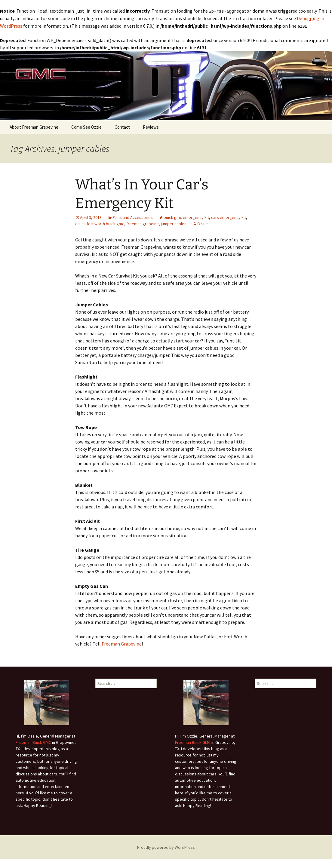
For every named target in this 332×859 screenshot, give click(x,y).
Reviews (151, 126)
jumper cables (173, 223)
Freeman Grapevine (122, 643)
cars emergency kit (228, 216)
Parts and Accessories (132, 216)
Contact (122, 126)
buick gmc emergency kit (186, 216)
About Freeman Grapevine (34, 126)
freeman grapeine (142, 223)
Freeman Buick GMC (33, 741)
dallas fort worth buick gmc (99, 223)
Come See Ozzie (86, 126)
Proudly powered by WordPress (166, 846)
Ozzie (202, 223)
